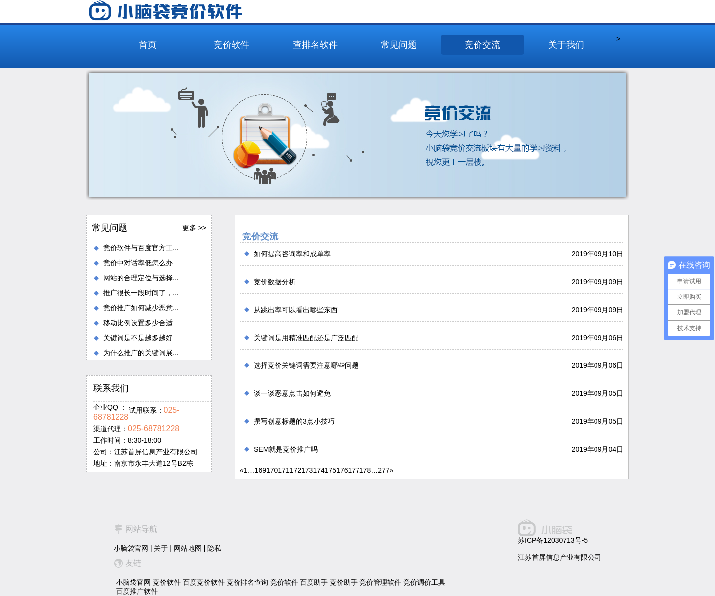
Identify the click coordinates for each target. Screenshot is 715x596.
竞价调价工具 (424, 582)
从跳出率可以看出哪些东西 (296, 310)
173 (307, 470)
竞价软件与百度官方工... (141, 248)
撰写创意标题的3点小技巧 (294, 421)
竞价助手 (344, 582)
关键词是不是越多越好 (138, 338)
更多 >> (194, 228)
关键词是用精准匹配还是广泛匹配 (306, 338)
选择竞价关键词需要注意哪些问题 (306, 365)
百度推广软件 (137, 591)
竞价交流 (482, 45)
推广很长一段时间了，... (141, 293)
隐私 (214, 548)
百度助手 (314, 582)
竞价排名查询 (247, 582)
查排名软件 (315, 45)
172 (295, 470)
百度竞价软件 (204, 582)
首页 (148, 45)
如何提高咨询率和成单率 (292, 254)
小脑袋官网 (131, 548)
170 (272, 470)
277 (383, 470)
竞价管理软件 (380, 582)
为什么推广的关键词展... (141, 353)
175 (330, 470)
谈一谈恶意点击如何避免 (292, 393)
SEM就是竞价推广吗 (286, 449)
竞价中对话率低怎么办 (138, 263)
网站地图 (188, 548)
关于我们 (566, 45)
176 (342, 470)
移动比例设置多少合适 (138, 323)
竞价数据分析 (275, 282)
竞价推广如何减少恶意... (141, 308)
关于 (161, 548)
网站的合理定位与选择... (141, 278)
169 (260, 470)
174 (318, 470)
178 (365, 470)
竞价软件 (231, 45)
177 (353, 470)
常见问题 (399, 45)
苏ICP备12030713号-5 (553, 540)
